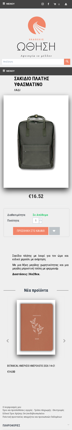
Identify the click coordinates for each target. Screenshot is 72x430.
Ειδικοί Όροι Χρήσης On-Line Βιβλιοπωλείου (23, 413)
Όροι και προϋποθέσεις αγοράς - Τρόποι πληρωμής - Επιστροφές (33, 410)
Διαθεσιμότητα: (16, 215)
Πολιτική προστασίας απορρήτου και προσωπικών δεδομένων (32, 417)
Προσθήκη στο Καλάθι (31, 231)
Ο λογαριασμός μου (12, 407)
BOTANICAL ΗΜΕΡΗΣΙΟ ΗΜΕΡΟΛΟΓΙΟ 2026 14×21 (31, 365)
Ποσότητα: (13, 220)
